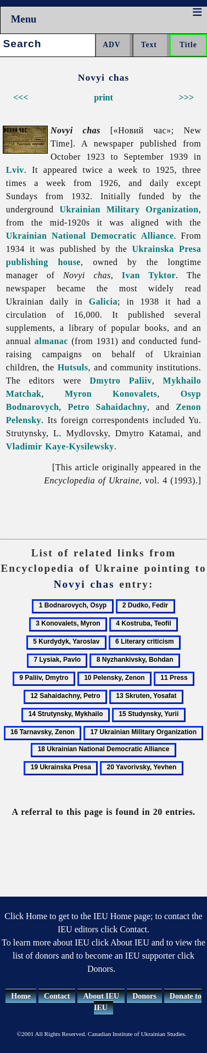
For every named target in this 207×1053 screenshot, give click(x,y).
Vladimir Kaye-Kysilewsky (60, 446)
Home (21, 996)
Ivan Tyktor (149, 275)
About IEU (101, 996)
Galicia (103, 301)
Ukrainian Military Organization (128, 209)
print (103, 97)
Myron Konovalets (111, 393)
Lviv (15, 169)
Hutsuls (73, 367)
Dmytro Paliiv (120, 380)
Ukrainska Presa (166, 249)
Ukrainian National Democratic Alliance (90, 235)
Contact (57, 996)
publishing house (43, 262)
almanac (51, 341)
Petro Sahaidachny (107, 407)
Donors (144, 996)
